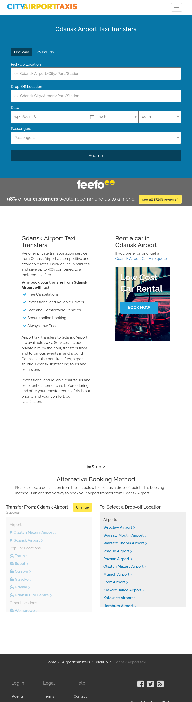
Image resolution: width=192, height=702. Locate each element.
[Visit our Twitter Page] (150, 685)
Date (15, 107)
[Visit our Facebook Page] (141, 685)
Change (82, 507)
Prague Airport (116, 551)
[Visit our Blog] (160, 685)
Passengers (21, 128)
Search (96, 155)
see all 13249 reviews (160, 199)
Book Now (139, 307)
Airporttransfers (76, 662)
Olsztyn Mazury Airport (124, 566)
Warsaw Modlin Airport (124, 535)
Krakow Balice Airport (123, 590)
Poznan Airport (117, 559)
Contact (80, 696)
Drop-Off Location (26, 86)
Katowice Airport (118, 598)
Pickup (102, 662)
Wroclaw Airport (118, 527)
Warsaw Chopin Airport (124, 543)
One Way (21, 52)
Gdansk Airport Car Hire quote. (142, 258)
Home (51, 662)
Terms (49, 696)
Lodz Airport (114, 582)
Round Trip (45, 52)
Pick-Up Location (26, 64)
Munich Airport (117, 574)
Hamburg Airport (118, 606)
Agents (18, 696)
